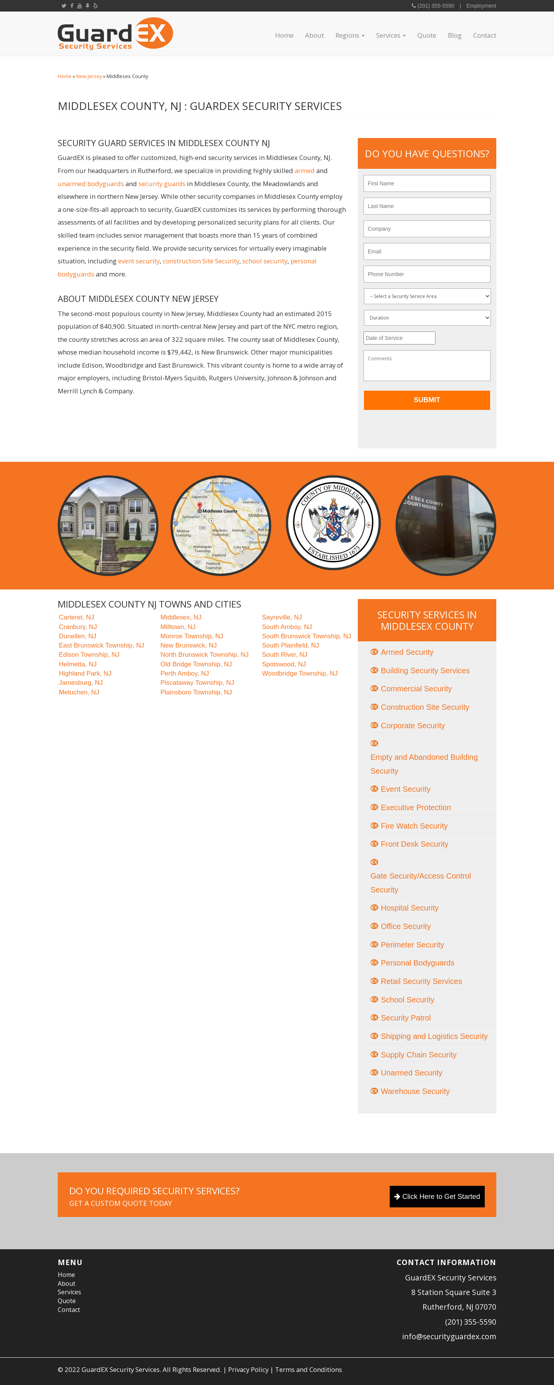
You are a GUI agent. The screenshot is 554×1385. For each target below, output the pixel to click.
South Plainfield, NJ (290, 645)
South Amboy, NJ (287, 627)
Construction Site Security (425, 707)
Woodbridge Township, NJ (300, 673)
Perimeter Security (412, 945)
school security (264, 260)
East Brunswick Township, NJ (101, 645)
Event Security (406, 789)
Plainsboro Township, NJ (196, 692)
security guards (161, 183)
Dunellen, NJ (77, 636)
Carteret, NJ (76, 617)
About (314, 35)
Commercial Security (416, 688)
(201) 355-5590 (435, 6)
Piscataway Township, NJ (197, 682)
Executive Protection (416, 807)
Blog (455, 35)
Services (391, 35)
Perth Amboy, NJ (184, 673)
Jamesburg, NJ (81, 682)
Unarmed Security (411, 1073)
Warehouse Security (415, 1091)
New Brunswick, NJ (188, 645)
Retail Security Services (421, 981)
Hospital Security (410, 908)
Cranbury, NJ (78, 627)
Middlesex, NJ (181, 617)
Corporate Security (413, 725)
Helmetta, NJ (78, 664)
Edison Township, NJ (89, 654)
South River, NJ (284, 654)
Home (284, 35)
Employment (481, 6)
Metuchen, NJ (79, 692)
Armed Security (407, 652)
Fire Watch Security (414, 826)
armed (305, 170)
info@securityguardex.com (449, 1336)
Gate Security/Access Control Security (420, 883)
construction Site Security (201, 260)
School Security (407, 999)
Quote (426, 35)
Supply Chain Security (419, 1054)
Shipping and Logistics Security (434, 1036)
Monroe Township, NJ (191, 636)
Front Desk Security (415, 844)
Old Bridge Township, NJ (196, 664)
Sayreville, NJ (282, 617)
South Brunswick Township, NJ (306, 636)
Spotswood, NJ (284, 664)
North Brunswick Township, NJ (204, 654)
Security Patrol (406, 1018)
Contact (484, 35)
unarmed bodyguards (91, 183)
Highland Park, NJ (85, 673)
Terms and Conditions (308, 1369)
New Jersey (89, 76)
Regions (350, 35)
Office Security (406, 926)
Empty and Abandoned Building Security (424, 764)
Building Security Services (425, 670)
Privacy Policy (248, 1369)
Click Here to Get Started (437, 1196)
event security (139, 260)
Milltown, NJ (178, 627)
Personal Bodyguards (417, 963)
